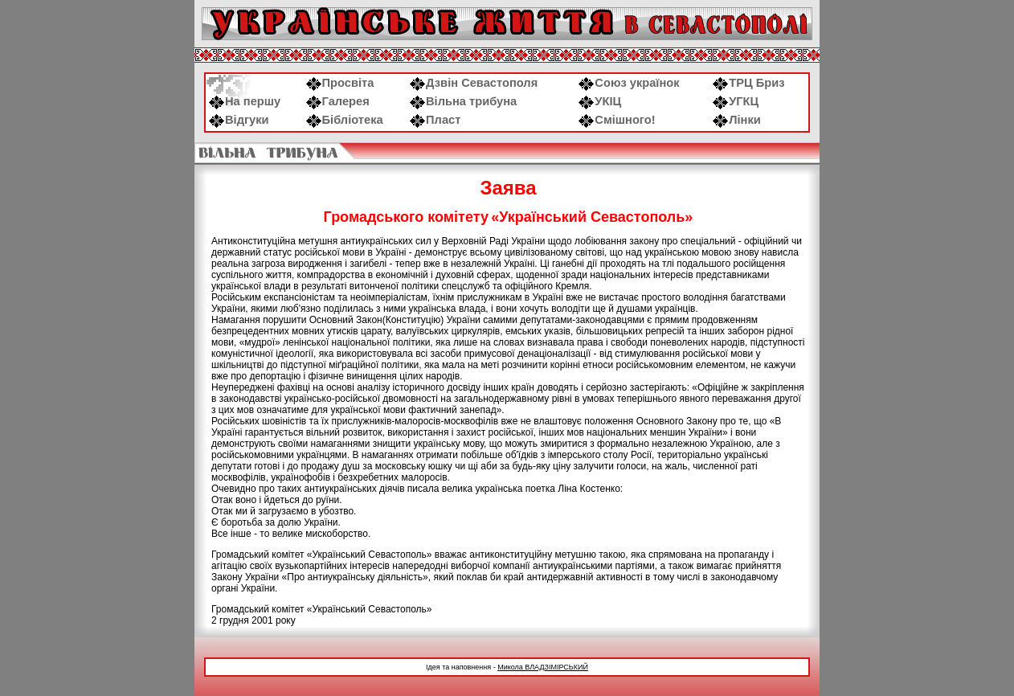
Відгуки (239, 119)
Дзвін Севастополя (474, 82)
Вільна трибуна (463, 101)
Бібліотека (344, 119)
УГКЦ (735, 101)
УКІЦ (600, 101)
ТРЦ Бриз (748, 82)
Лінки (737, 119)
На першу (244, 101)
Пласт (435, 119)
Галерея (338, 101)
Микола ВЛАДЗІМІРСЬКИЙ (542, 667)
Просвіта (340, 82)
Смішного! (617, 119)
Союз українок (629, 82)
